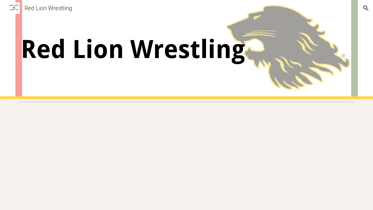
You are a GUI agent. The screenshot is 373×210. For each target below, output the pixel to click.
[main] (143, 50)
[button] (366, 8)
